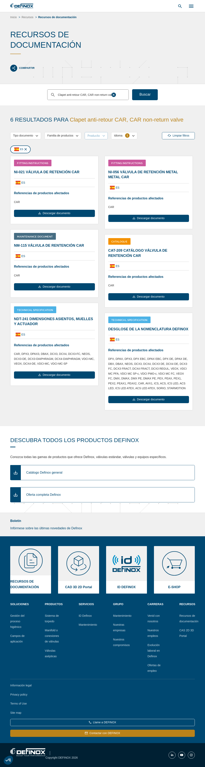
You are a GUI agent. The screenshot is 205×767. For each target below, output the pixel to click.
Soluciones (19, 604)
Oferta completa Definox (43, 494)
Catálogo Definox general (44, 472)
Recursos (187, 604)
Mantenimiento (88, 624)
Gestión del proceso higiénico (17, 621)
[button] (8, 760)
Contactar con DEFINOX (102, 733)
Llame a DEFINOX (102, 722)
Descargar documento (54, 213)
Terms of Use (18, 703)
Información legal (21, 685)
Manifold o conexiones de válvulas (52, 636)
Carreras (155, 604)
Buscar (145, 94)
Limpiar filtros (178, 135)
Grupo (118, 604)
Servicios (86, 604)
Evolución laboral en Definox (154, 650)
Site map (15, 712)
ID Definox (85, 615)
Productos (54, 604)
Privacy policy (18, 694)
